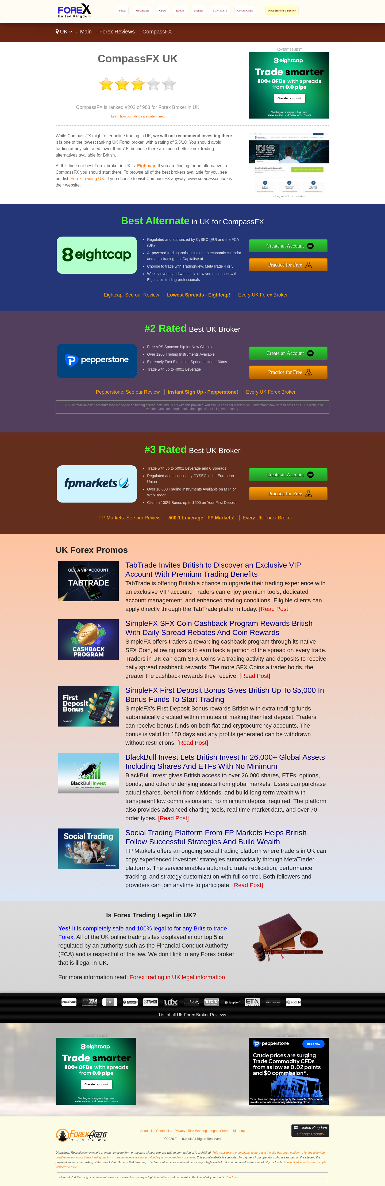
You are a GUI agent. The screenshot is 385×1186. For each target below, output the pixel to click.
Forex (122, 10)
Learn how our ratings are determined (137, 116)
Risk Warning (197, 1131)
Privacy (180, 1131)
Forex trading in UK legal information (141, 965)
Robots (180, 10)
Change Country (310, 1134)
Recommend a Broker (282, 10)
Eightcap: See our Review (131, 321)
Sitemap (239, 1131)
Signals (198, 10)
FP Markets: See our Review (129, 543)
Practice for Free (312, 261)
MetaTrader (142, 10)
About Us (146, 1131)
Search (225, 1131)
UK (64, 32)
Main (86, 32)
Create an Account (312, 249)
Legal (213, 1131)
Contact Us (164, 1131)
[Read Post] (274, 609)
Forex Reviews (117, 32)
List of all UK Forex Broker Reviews (192, 1015)
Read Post (232, 1177)
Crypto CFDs (245, 10)
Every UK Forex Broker (263, 321)
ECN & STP (220, 10)
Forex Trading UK (87, 178)
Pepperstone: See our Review (128, 418)
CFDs (162, 10)
